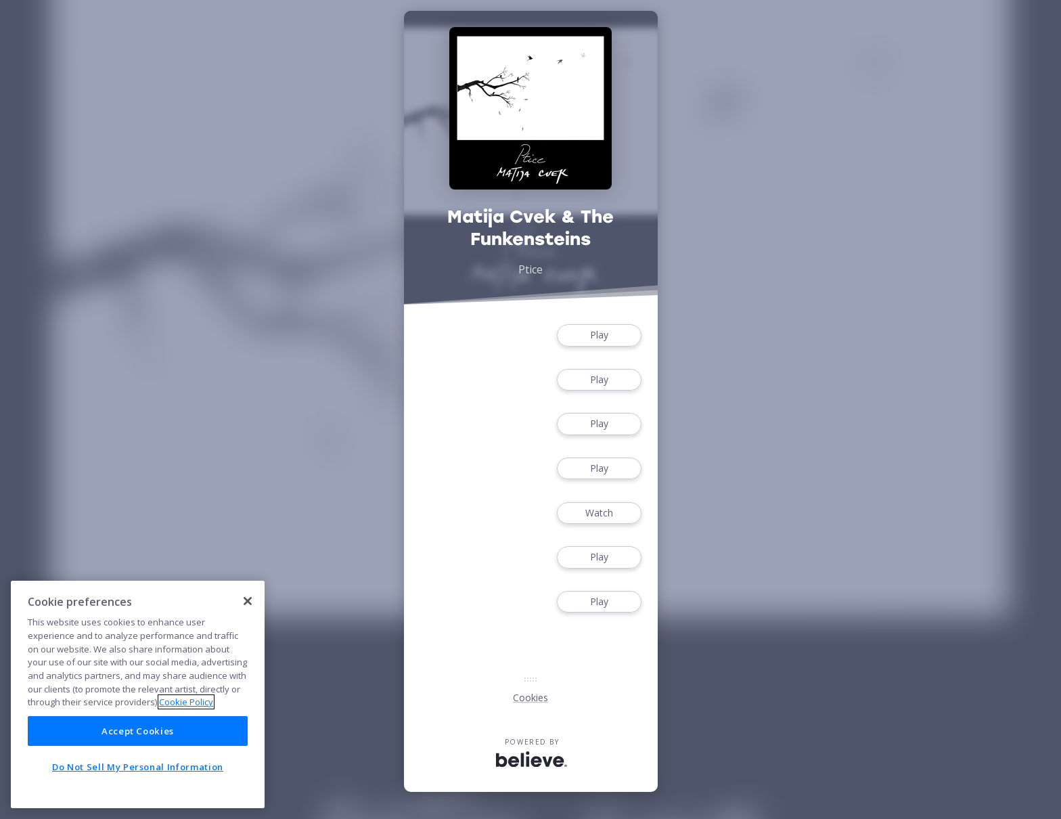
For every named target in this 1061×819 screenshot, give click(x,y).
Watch (599, 513)
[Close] (248, 601)
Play (599, 335)
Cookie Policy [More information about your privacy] (186, 702)
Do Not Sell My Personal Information (137, 767)
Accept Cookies (137, 731)
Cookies (530, 697)
